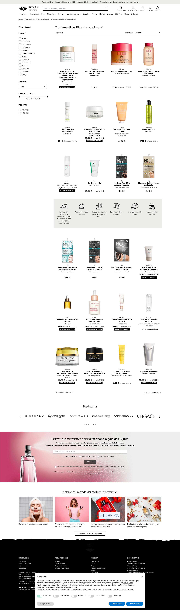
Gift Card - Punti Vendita (136, 562)
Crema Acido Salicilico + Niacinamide (94, 130)
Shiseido (26, 72)
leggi (122, 466)
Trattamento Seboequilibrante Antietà (67, 372)
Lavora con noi (24, 560)
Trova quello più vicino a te (29, 584)
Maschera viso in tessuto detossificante (121, 268)
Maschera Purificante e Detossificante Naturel (67, 268)
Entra (93, 558)
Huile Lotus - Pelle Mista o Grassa (67, 320)
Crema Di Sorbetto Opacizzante (122, 372)
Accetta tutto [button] (135, 604)
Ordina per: (129, 33)
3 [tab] (89, 424)
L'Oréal (25, 59)
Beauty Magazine (25, 558)
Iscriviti (90, 462)
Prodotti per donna (88, 456)
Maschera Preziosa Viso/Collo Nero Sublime (94, 372)
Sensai (25, 69)
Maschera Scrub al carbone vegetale (94, 268)
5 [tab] (93, 424)
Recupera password (98, 562)
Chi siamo (22, 555)
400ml (25, 113)
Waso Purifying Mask (149, 371)
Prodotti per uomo (107, 456)
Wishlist (150, 8)
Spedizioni (58, 555)
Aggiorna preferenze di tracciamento (140, 567)
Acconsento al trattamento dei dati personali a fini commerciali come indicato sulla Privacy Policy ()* (91, 466)
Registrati (94, 560)
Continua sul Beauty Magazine (90, 534)
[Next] (160, 417)
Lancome (26, 63)
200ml (25, 110)
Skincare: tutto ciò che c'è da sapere (33, 524)
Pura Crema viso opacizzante (67, 130)
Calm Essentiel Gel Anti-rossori (122, 320)
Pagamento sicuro (61, 560)
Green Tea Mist (148, 129)
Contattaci (22, 562)
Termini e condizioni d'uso (136, 558)
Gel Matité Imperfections (121, 71)
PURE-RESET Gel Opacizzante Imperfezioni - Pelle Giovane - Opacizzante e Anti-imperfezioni (67, 75)
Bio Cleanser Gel (94, 183)
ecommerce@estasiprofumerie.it (30, 577)
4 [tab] (91, 424)
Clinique (26, 44)
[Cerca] (75, 9)
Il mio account (96, 555)
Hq (24, 57)
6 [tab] (96, 424)
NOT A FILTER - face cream (121, 130)
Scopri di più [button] (45, 604)
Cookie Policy (132, 560)
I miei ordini (95, 567)
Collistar (26, 47)
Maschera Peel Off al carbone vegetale (121, 184)
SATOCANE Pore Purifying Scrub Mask (149, 268)
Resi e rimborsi (60, 558)
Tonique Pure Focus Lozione (148, 320)
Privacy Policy (132, 555)
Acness (67, 183)
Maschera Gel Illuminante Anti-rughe (148, 184)
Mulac (25, 66)
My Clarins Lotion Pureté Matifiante (148, 72)
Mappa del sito (132, 564)
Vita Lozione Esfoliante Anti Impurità (94, 72)
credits (22, 607)
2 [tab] (86, 424)
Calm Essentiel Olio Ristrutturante (94, 320)
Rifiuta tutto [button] (117, 604)
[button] (142, 577)
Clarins (26, 41)
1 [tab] (84, 424)
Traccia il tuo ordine (62, 562)
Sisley (25, 75)
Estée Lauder (28, 53)
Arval (25, 38)
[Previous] (20, 417)
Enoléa (25, 50)
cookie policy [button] (127, 583)
